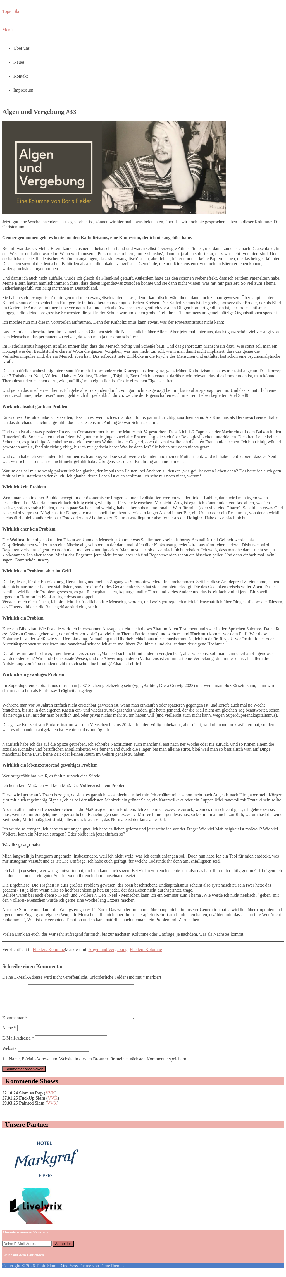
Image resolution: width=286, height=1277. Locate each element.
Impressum (23, 90)
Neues (19, 62)
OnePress (69, 1272)
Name (9, 1034)
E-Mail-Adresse (18, 1044)
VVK (50, 1099)
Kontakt (20, 76)
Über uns (21, 48)
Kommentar (14, 1024)
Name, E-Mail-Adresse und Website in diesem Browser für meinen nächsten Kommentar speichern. (98, 1065)
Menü (7, 29)
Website (9, 1055)
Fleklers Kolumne (49, 949)
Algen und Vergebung (108, 949)
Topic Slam (12, 11)
